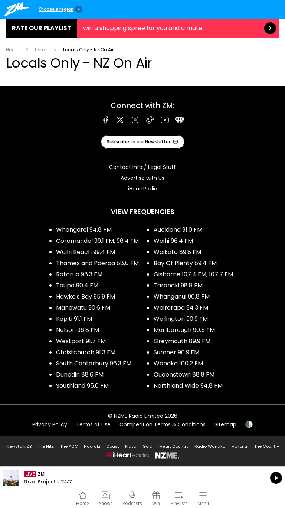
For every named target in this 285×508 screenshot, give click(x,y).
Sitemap (225, 424)
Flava (131, 446)
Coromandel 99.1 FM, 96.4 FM (97, 241)
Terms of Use (93, 424)
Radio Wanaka (210, 446)
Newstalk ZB (19, 446)
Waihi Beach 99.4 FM (85, 252)
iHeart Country (173, 446)
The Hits (45, 446)
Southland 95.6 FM (82, 385)
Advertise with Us (142, 178)
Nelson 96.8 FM (77, 330)
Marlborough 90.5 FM (184, 330)
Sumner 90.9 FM (176, 352)
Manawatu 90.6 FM (83, 307)
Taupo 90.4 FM (77, 285)
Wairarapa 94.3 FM (181, 307)
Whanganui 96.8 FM (182, 296)
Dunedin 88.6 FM (80, 374)
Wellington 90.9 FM (181, 319)
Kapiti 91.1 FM (74, 319)
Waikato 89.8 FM (177, 252)
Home (12, 49)
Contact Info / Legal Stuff (142, 167)
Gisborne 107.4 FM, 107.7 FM (193, 274)
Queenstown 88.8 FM (184, 374)
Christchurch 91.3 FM (85, 352)
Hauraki (92, 446)
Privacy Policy (49, 424)
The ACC (69, 446)
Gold (147, 446)
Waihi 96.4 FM (173, 241)
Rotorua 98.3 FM (79, 274)
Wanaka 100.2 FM (178, 363)
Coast (112, 446)
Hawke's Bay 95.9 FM (85, 296)
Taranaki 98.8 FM (178, 285)
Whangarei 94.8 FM (84, 229)
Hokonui (240, 446)
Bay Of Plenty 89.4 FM (185, 263)
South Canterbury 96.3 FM (93, 363)
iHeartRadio (142, 188)
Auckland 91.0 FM (178, 229)
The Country (266, 446)
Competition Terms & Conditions (162, 424)
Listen (41, 49)
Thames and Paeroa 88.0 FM (97, 263)
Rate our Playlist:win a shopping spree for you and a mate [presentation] (142, 28)
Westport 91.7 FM (81, 341)
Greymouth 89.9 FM (182, 341)
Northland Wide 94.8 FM (188, 385)
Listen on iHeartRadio (142, 478)
